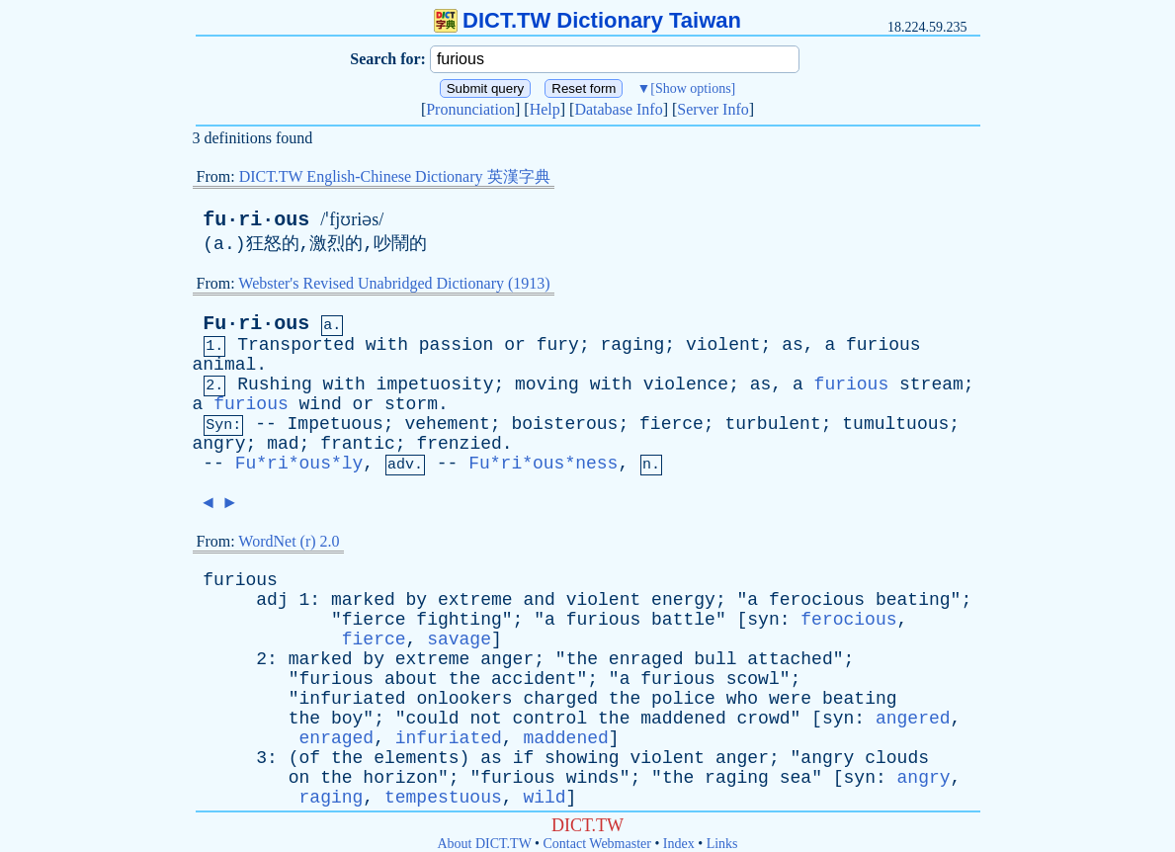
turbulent (772, 424)
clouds (897, 758)
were (790, 699)
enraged (646, 659)
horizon (400, 778)
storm (411, 404)
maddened (682, 718)
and (538, 600)
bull (715, 659)
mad (282, 444)
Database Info (618, 109)
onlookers (464, 699)
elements (416, 758)
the (582, 659)
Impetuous (335, 424)
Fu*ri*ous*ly (299, 463)
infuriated (352, 699)
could (433, 718)
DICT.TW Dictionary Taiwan (587, 20)
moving (547, 384)
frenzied (458, 444)
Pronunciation (470, 109)
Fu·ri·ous (256, 323)
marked (363, 600)
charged (560, 699)
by (417, 600)
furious (883, 345)
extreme (475, 600)
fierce (671, 424)
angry (219, 444)
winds (593, 778)
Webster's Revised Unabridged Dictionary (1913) (393, 283)
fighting (458, 620)
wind (320, 404)
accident (533, 679)
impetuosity (435, 384)
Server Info (712, 109)
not (485, 718)
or (515, 345)
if (524, 758)
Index (679, 843)
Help (545, 109)
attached (789, 659)
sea (795, 778)
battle (683, 620)
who (742, 699)
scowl (753, 679)
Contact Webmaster (597, 843)
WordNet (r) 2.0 (288, 541)
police (683, 699)
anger (507, 659)
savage (459, 639)
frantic (357, 444)
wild (544, 798)
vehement (446, 424)
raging (633, 345)
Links (722, 843)
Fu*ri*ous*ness (543, 463)
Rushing (274, 384)
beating (913, 600)
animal (225, 365)
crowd (764, 718)
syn (763, 620)
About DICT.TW (484, 843)
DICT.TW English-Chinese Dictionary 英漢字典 (394, 176)
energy (683, 600)
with (387, 345)
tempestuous (443, 798)
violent (723, 345)
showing (582, 758)
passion (456, 345)
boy (347, 718)
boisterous (564, 424)
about (411, 679)
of (310, 758)
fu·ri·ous (256, 220)
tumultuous (895, 424)
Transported (296, 345)
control (550, 718)
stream (931, 384)
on (299, 778)
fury (558, 345)
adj (272, 600)
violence (685, 384)
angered (913, 718)
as (792, 345)
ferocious (817, 600)
